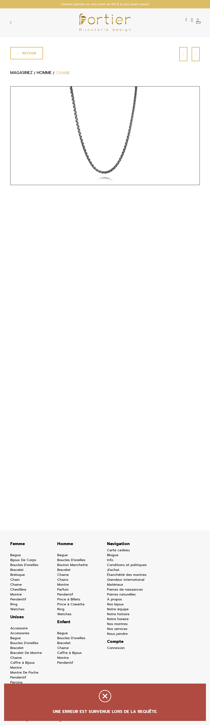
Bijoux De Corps (23, 560)
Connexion (116, 647)
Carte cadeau (118, 550)
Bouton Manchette (72, 564)
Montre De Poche (24, 672)
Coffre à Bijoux (22, 662)
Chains (62, 579)
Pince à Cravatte (70, 604)
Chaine (16, 584)
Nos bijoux (115, 604)
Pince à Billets (68, 599)
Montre (16, 594)
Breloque (17, 574)
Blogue (112, 555)
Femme (17, 544)
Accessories (19, 633)
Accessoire (19, 628)
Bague (15, 555)
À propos (114, 599)
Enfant (63, 622)
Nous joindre (117, 633)
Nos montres (117, 624)
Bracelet (17, 569)
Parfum (62, 589)
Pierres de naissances (125, 589)
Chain (15, 579)
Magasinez (21, 72)
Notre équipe (118, 609)
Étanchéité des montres (126, 574)
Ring (13, 604)
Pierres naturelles (121, 594)
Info (110, 560)
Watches (17, 609)
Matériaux (115, 584)
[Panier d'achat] (198, 20)
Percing (16, 682)
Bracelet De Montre (26, 652)
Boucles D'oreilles (24, 564)
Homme (65, 544)
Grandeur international (125, 579)
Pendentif (18, 599)
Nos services (117, 628)
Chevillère (18, 589)
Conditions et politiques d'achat (127, 567)
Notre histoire (118, 614)
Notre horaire (118, 619)
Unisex (17, 617)
